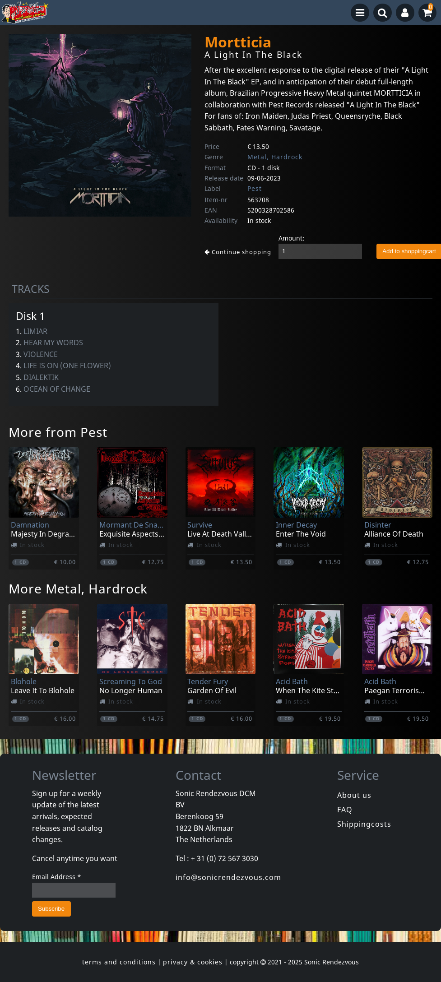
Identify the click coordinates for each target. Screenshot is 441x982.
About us (354, 795)
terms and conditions (119, 962)
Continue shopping (237, 252)
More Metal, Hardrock (78, 588)
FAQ (345, 810)
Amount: (291, 238)
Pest (254, 188)
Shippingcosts (364, 824)
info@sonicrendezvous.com (228, 877)
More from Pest (58, 431)
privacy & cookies (193, 962)
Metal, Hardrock (274, 157)
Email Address (56, 876)
